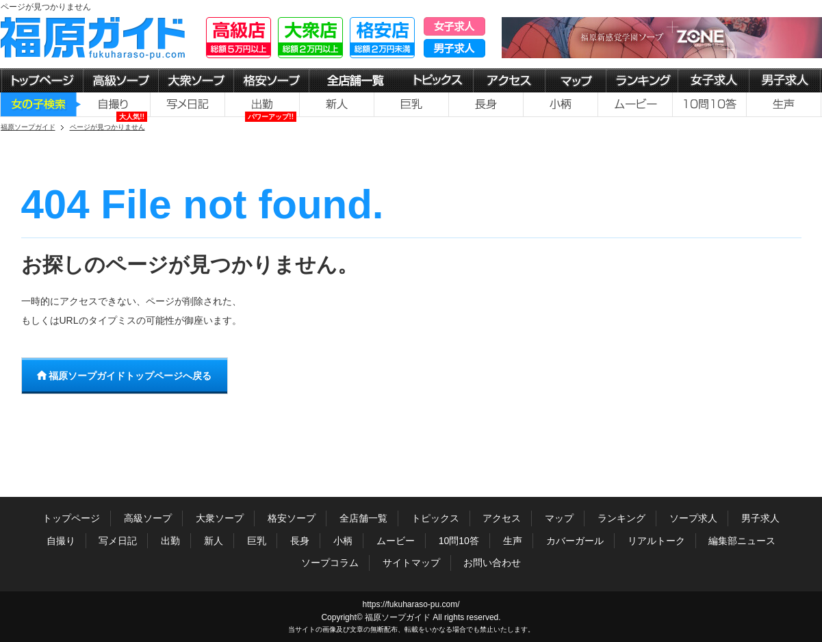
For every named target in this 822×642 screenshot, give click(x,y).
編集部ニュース (741, 540)
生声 (512, 540)
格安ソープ (292, 518)
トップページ (71, 518)
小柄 (342, 540)
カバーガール (575, 540)
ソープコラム (330, 562)
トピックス (435, 518)
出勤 (170, 540)
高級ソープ (148, 518)
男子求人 (760, 518)
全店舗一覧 (363, 518)
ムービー (395, 540)
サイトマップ (411, 562)
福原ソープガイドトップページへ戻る (124, 375)
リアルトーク (656, 540)
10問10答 (459, 540)
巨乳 (256, 540)
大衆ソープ (220, 518)
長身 (299, 540)
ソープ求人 (693, 518)
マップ (559, 518)
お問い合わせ (492, 562)
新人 (213, 540)
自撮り (61, 540)
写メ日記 (118, 540)
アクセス (502, 518)
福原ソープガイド (398, 617)
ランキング (621, 518)
